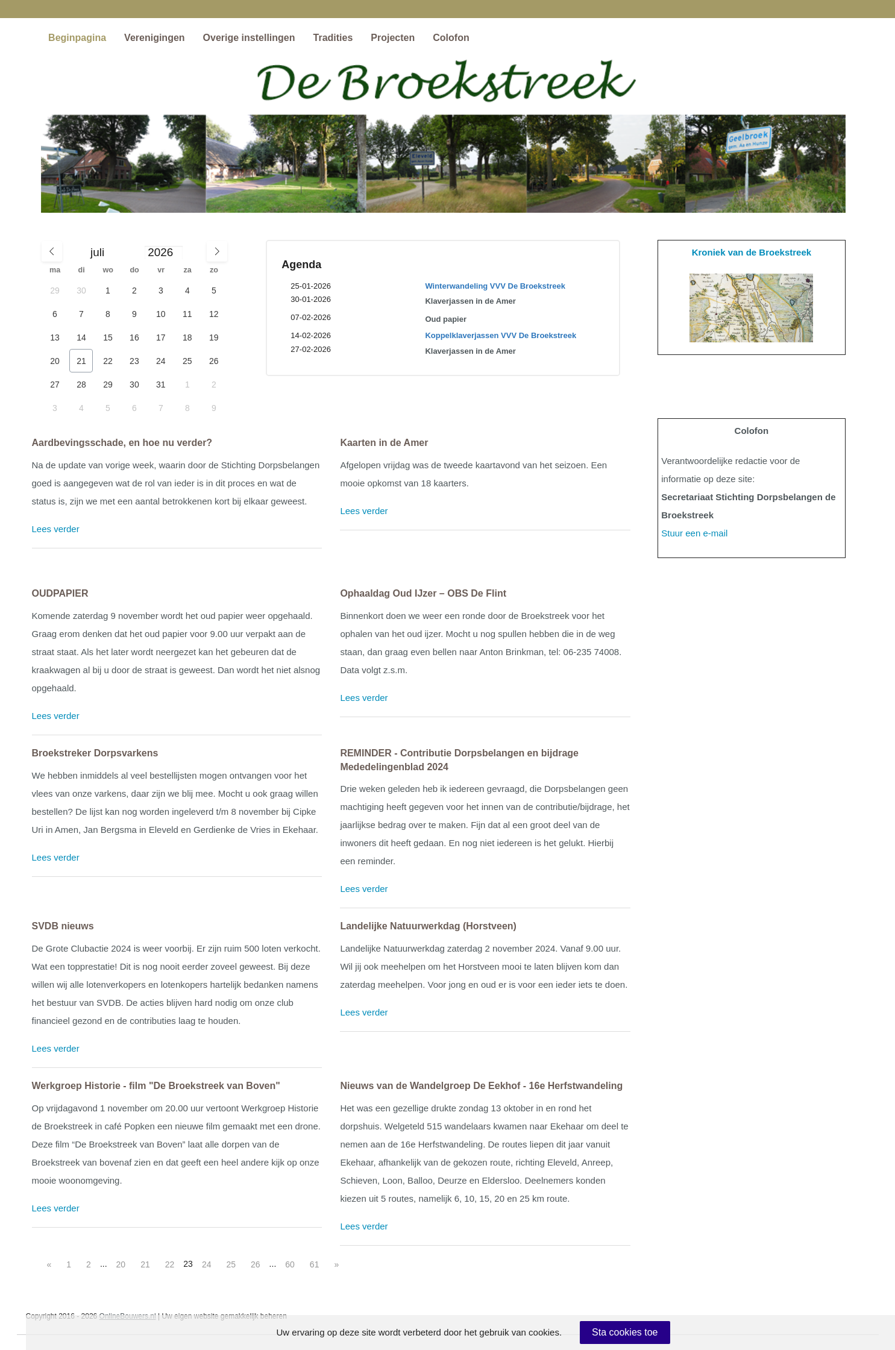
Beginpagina (77, 38)
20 (121, 1264)
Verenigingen (154, 38)
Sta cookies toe (625, 1332)
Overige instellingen (249, 38)
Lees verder (56, 529)
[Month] (115, 253)
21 (145, 1264)
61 (314, 1264)
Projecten (393, 38)
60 (290, 1264)
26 (255, 1264)
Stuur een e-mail (694, 533)
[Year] (163, 252)
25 (231, 1264)
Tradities (333, 38)
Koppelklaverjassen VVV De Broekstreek (500, 335)
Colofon (451, 38)
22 (170, 1264)
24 (207, 1264)
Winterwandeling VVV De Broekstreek (495, 285)
